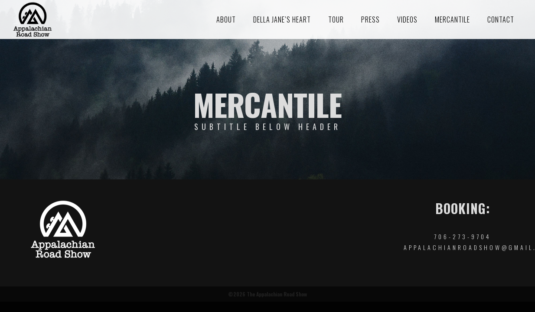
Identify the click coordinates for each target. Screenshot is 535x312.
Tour (336, 19)
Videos (407, 19)
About (226, 19)
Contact (500, 19)
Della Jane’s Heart (282, 19)
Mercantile (452, 19)
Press (370, 19)
